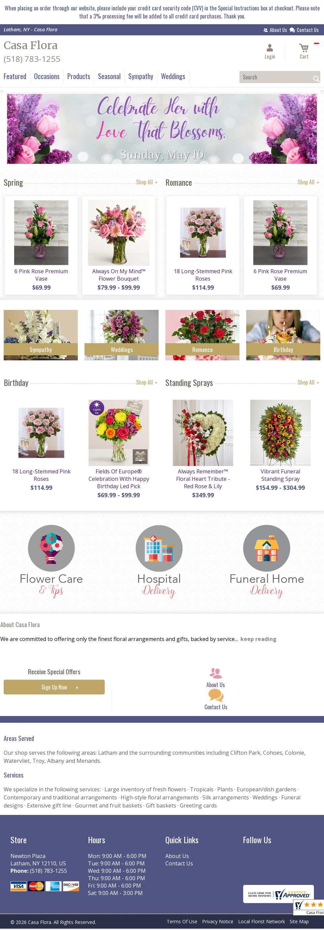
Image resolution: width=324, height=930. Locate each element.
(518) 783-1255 (32, 58)
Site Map (299, 924)
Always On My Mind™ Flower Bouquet (118, 276)
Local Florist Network (261, 924)
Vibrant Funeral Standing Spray (280, 477)
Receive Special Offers (54, 674)
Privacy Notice (217, 924)
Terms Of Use (182, 924)
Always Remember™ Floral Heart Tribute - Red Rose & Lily (202, 481)
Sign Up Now (54, 689)
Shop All (147, 182)
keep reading (258, 641)
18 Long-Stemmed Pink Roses (202, 276)
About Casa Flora (20, 626)
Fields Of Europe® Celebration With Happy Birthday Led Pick (118, 481)
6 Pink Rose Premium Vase (41, 276)
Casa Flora (31, 45)
